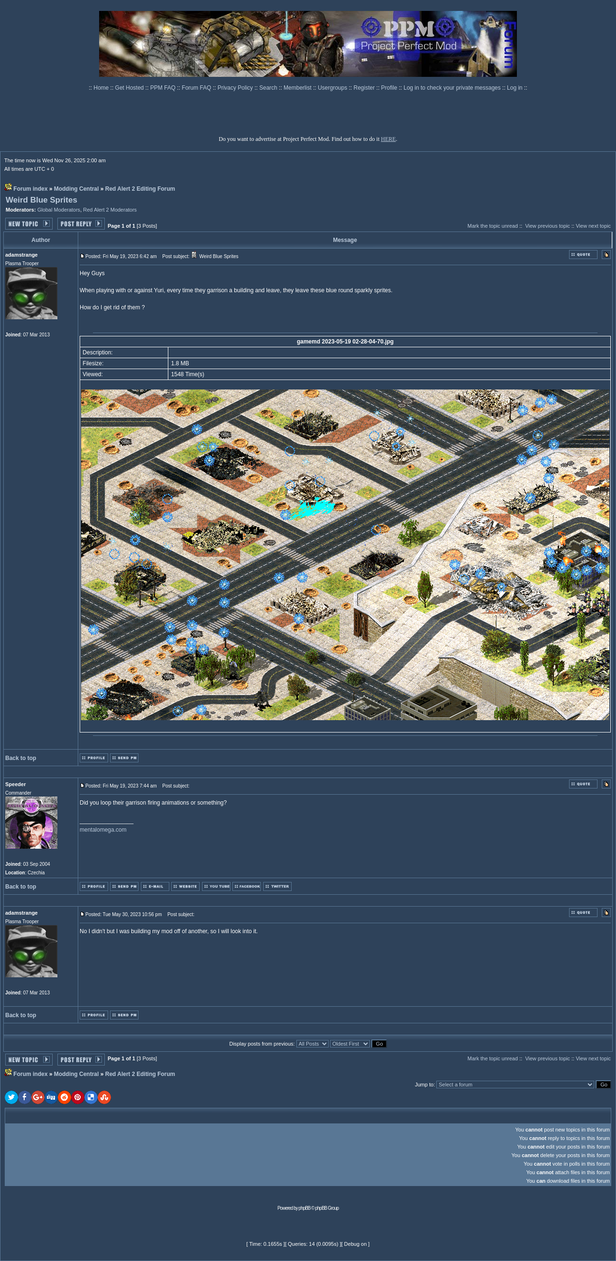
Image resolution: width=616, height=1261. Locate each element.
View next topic (593, 226)
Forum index (30, 188)
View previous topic (547, 226)
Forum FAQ (197, 87)
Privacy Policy (236, 87)
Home (101, 87)
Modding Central (76, 188)
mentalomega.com (103, 829)
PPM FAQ (163, 87)
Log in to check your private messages (453, 87)
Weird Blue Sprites (41, 199)
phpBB (305, 1208)
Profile (390, 87)
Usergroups (333, 87)
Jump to (424, 1084)
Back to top (20, 758)
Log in (515, 87)
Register (365, 87)
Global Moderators (59, 210)
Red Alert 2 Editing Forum (140, 188)
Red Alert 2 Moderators (110, 210)
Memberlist (298, 87)
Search (269, 87)
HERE (388, 139)
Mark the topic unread (493, 226)
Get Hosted (130, 87)
